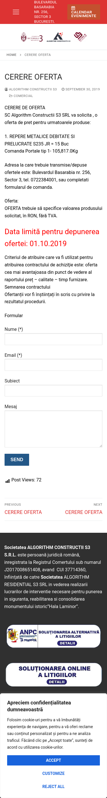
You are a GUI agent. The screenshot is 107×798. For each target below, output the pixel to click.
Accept (53, 760)
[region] (53, 745)
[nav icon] (16, 12)
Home (12, 55)
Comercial (21, 96)
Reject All (54, 786)
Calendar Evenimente (83, 12)
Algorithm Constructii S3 (31, 89)
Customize (54, 773)
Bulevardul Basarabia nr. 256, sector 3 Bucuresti (45, 12)
